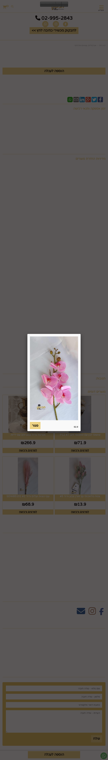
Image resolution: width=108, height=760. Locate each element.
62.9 (76, 427)
